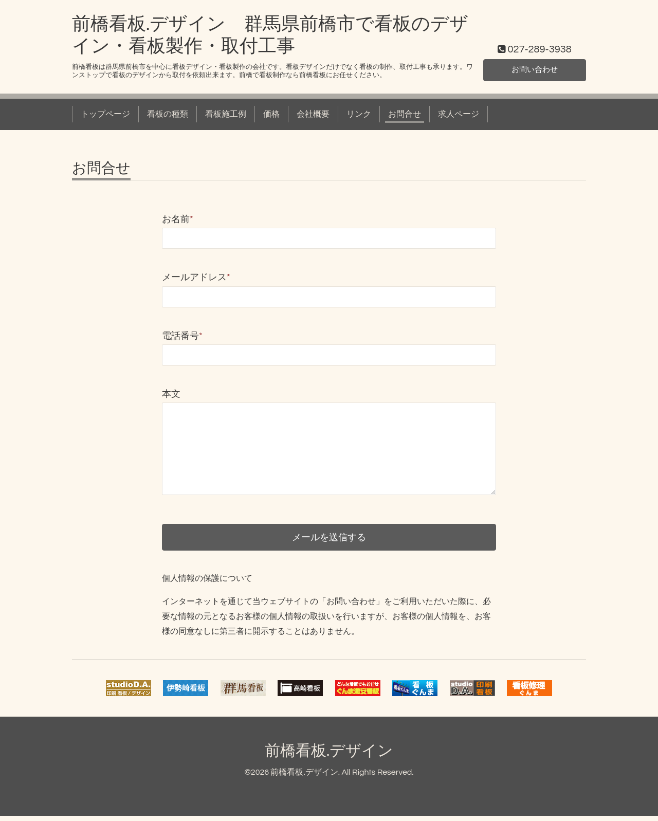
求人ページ (458, 114)
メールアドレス (196, 277)
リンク (358, 114)
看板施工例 (225, 114)
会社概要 (313, 114)
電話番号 (182, 336)
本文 (171, 394)
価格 (271, 114)
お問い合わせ (534, 69)
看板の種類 (167, 114)
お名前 (177, 219)
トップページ (105, 114)
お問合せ (404, 114)
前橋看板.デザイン (329, 756)
